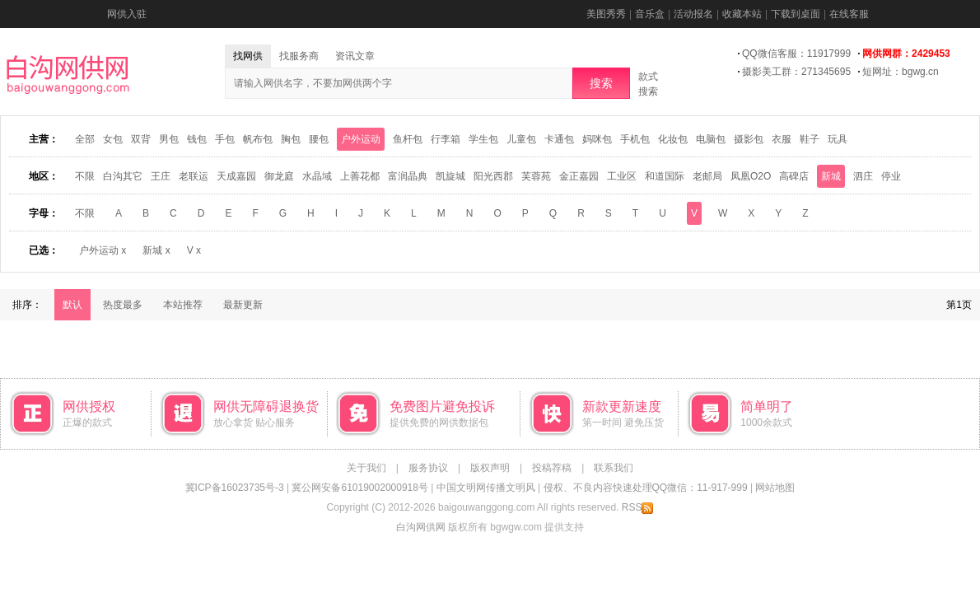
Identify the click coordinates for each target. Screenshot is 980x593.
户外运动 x (102, 250)
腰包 (319, 139)
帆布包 (258, 139)
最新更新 (243, 305)
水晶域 (317, 176)
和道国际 (664, 176)
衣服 (781, 139)
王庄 (160, 176)
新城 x (156, 250)
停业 (891, 176)
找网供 (248, 56)
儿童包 (521, 139)
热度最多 (122, 305)
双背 (141, 139)
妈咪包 (597, 139)
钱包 (197, 139)
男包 (169, 139)
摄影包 (748, 139)
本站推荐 (183, 305)
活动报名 (693, 14)
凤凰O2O (750, 176)
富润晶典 (407, 176)
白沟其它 (122, 176)
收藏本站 (742, 14)
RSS (638, 507)
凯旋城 (450, 176)
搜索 (601, 83)
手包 (225, 139)
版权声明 (490, 468)
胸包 (291, 139)
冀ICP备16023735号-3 (234, 487)
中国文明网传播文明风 (485, 487)
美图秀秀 (606, 14)
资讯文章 (355, 56)
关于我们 (366, 468)
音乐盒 (650, 14)
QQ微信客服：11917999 (796, 53)
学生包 (483, 139)
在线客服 (849, 14)
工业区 (622, 176)
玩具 (837, 139)
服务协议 (428, 468)
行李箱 (445, 139)
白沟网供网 (421, 527)
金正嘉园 (579, 176)
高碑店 (794, 176)
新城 (831, 176)
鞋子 (809, 139)
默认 (72, 305)
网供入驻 (127, 14)
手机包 (635, 139)
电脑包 (711, 139)
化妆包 (673, 139)
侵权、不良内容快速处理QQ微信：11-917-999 (646, 487)
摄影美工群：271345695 (796, 71)
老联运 (193, 176)
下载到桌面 (795, 14)
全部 (85, 139)
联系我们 (613, 468)
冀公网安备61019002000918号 (359, 487)
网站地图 (775, 487)
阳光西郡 (493, 176)
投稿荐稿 (552, 468)
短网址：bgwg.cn (900, 71)
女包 (113, 139)
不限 (85, 176)
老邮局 (707, 176)
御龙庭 (279, 176)
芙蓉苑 (536, 176)
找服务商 (299, 56)
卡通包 (559, 139)
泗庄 (863, 176)
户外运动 (360, 139)
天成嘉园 (236, 176)
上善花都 (360, 176)
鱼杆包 (407, 139)
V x (194, 250)
